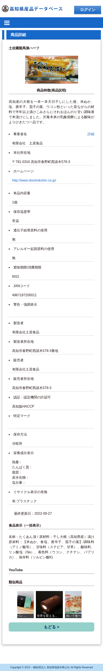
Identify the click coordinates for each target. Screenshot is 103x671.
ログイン (87, 10)
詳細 (90, 134)
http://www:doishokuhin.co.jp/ (34, 180)
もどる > (51, 627)
